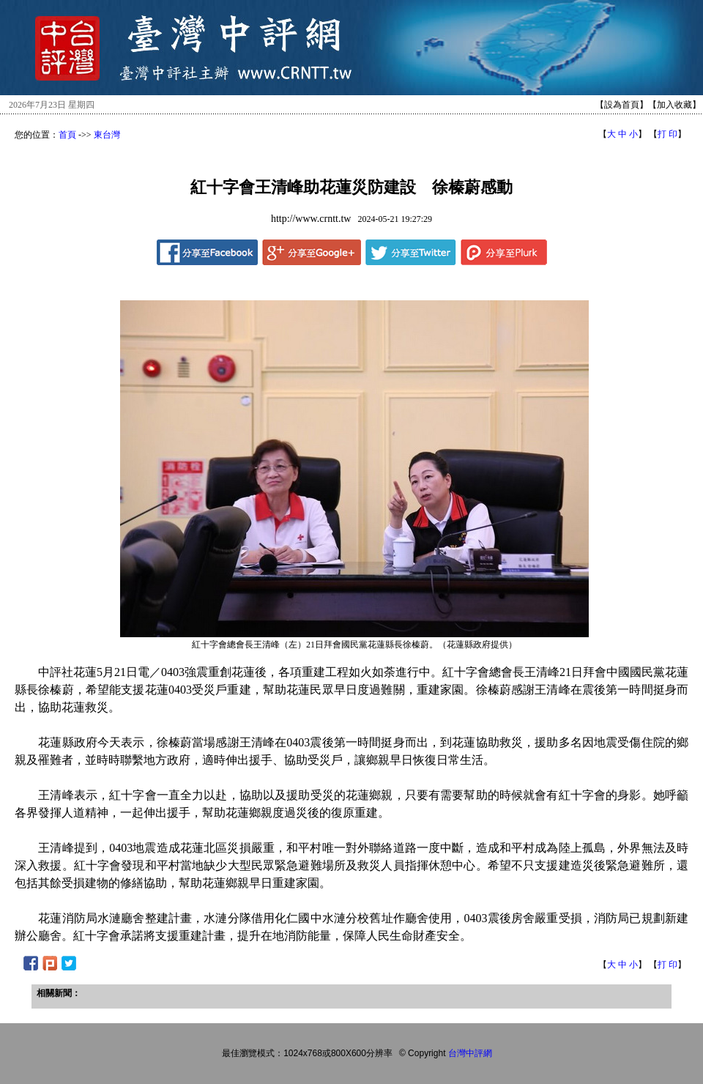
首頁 (67, 135)
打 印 (667, 134)
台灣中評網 (470, 1053)
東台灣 (107, 135)
